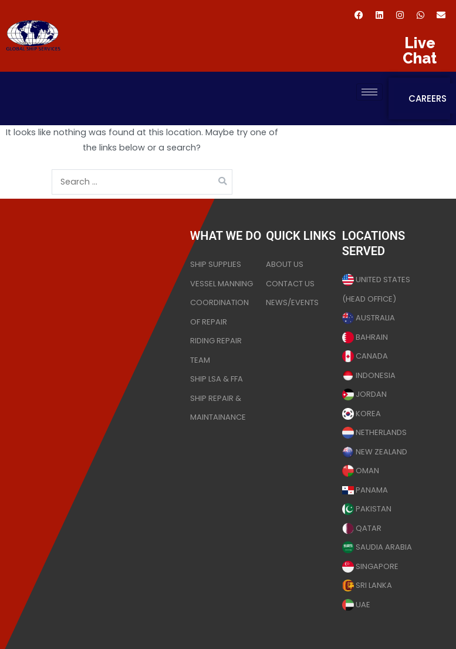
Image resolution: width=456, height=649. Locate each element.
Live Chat (420, 50)
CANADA (365, 356)
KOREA (361, 413)
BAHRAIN (365, 337)
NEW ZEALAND (374, 451)
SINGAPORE (370, 566)
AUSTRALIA (368, 317)
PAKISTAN (366, 508)
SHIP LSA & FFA (216, 378)
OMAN (360, 470)
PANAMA (365, 490)
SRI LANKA (367, 585)
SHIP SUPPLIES (215, 264)
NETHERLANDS (374, 432)
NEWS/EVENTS (292, 302)
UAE (356, 604)
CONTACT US (290, 283)
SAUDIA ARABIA (377, 547)
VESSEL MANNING (221, 283)
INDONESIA (369, 375)
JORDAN (364, 394)
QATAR (361, 528)
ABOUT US (284, 264)
